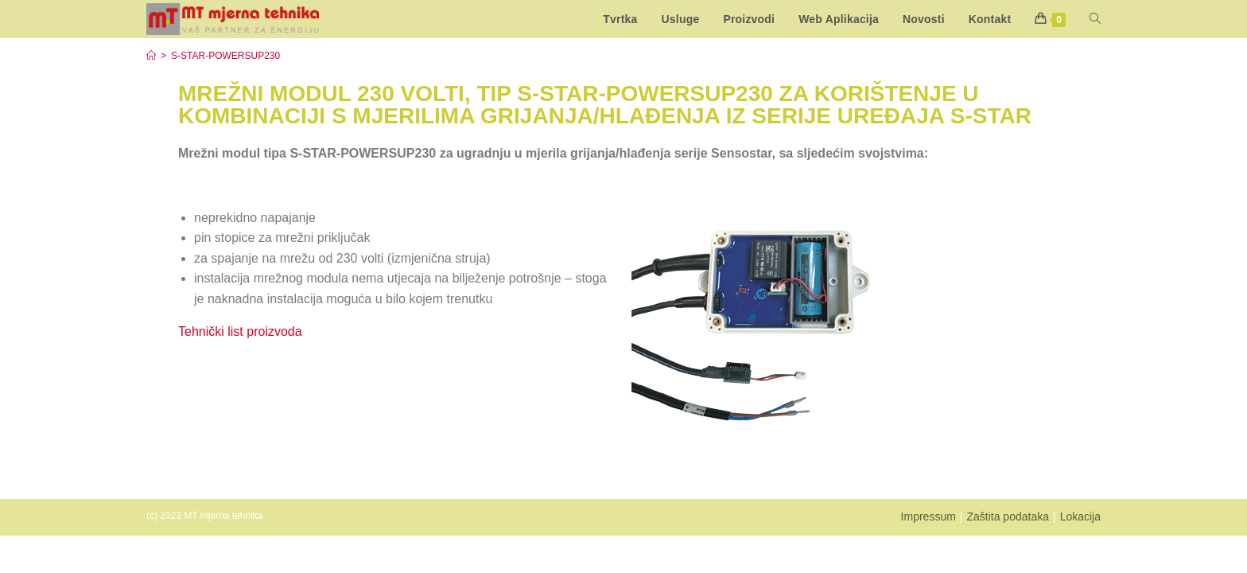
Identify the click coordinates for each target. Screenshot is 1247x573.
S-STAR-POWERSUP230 (225, 55)
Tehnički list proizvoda (240, 331)
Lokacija (1080, 516)
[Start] (151, 55)
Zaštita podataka (1007, 516)
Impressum (928, 516)
